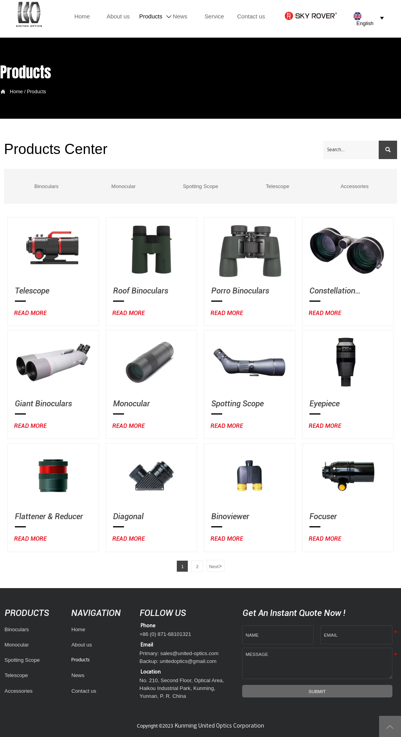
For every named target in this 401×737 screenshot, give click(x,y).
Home (16, 91)
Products (36, 91)
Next (215, 566)
